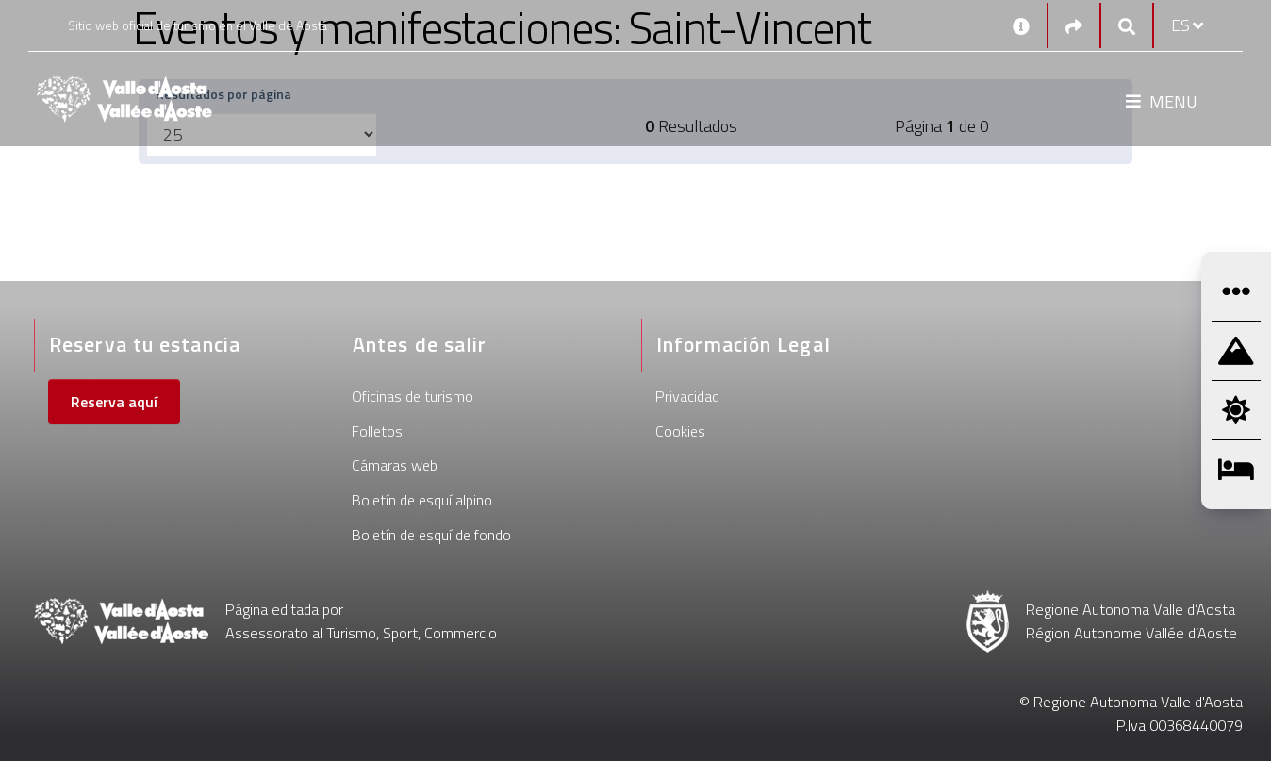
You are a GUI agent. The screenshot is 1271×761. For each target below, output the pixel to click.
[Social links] (1073, 26)
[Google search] (1126, 26)
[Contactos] (1021, 25)
